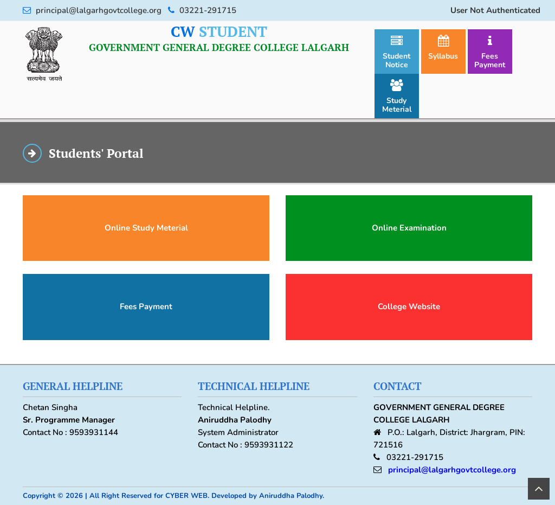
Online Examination (409, 227)
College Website (409, 306)
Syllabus (443, 48)
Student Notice (396, 52)
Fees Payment (489, 52)
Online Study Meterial (146, 227)
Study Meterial (396, 96)
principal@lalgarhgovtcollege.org (452, 469)
